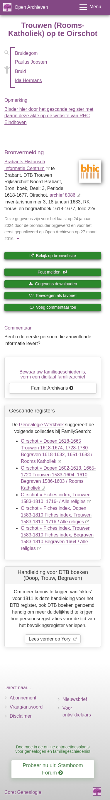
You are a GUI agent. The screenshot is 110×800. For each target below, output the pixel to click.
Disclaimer (21, 716)
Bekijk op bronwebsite (53, 255)
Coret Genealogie (22, 792)
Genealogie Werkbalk (41, 424)
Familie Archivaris (52, 387)
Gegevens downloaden (52, 283)
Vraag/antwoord (26, 706)
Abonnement (23, 697)
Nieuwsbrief (74, 699)
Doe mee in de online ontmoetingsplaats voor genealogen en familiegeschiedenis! (52, 749)
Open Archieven (31, 7)
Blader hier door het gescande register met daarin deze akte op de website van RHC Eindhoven (48, 116)
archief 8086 (62, 195)
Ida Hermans (28, 80)
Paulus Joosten (31, 62)
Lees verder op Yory (50, 638)
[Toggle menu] (90, 7)
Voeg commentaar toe (53, 307)
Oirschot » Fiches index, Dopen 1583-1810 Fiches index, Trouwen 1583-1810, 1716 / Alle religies (56, 515)
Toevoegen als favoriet (53, 295)
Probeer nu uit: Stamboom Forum (53, 769)
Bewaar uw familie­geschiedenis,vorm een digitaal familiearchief (52, 374)
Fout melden (52, 272)
